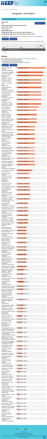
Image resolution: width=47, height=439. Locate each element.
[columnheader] (4, 47)
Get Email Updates (23, 431)
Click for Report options (10, 19)
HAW (7, 22)
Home (3, 9)
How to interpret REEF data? (36, 36)
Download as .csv (40, 23)
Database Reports (13, 9)
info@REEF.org (31, 434)
